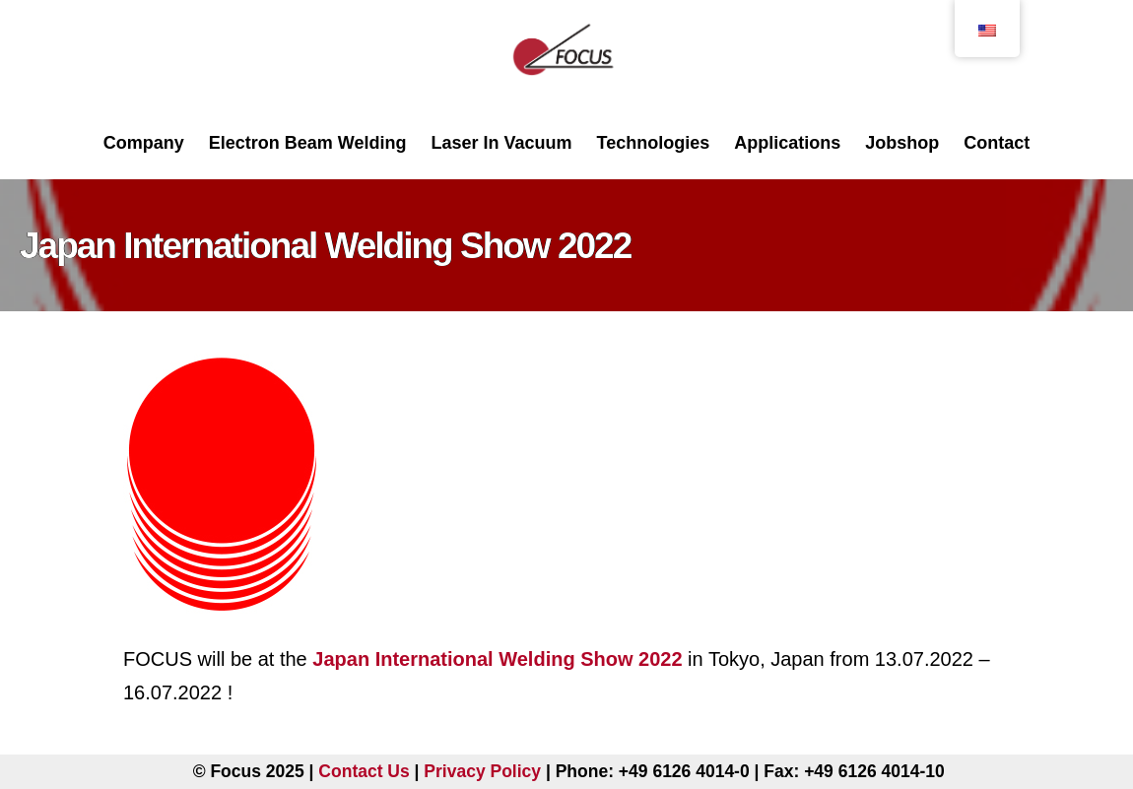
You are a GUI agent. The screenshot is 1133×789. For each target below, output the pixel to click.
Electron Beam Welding (308, 143)
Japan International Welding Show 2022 (497, 659)
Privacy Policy (482, 771)
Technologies (653, 143)
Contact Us (363, 771)
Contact (997, 143)
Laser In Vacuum (501, 143)
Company (143, 143)
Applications (787, 143)
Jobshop (902, 143)
